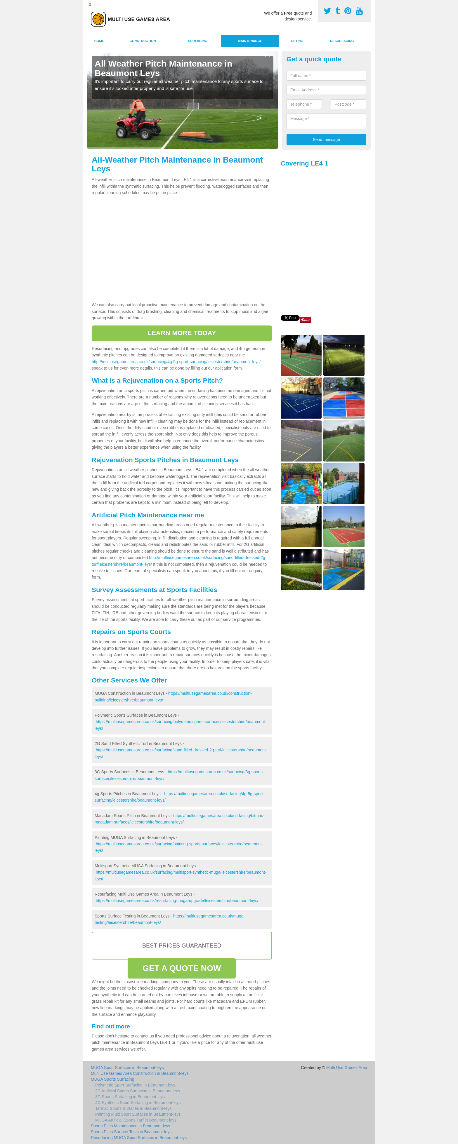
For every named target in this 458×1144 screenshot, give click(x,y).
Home (99, 41)
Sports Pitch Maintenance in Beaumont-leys (130, 1126)
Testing (296, 41)
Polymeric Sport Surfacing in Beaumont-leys (135, 1085)
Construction (143, 41)
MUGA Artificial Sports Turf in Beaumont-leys (135, 1120)
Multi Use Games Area (346, 1067)
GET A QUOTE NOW (182, 968)
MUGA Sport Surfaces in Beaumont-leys (127, 1067)
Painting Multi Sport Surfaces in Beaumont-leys (138, 1114)
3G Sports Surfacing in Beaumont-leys (130, 1096)
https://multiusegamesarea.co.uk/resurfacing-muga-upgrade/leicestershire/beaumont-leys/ (177, 900)
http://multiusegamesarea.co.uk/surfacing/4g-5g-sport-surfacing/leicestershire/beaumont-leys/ (176, 361)
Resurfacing (342, 41)
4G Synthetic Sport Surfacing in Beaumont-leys (138, 1102)
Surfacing (197, 41)
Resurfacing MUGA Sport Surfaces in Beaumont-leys (139, 1137)
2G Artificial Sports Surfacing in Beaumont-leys (137, 1091)
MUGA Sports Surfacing (112, 1079)
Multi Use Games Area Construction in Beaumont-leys (140, 1073)
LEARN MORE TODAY (182, 333)
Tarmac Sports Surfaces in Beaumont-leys (133, 1108)
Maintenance (250, 41)
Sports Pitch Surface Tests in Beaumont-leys (131, 1131)
